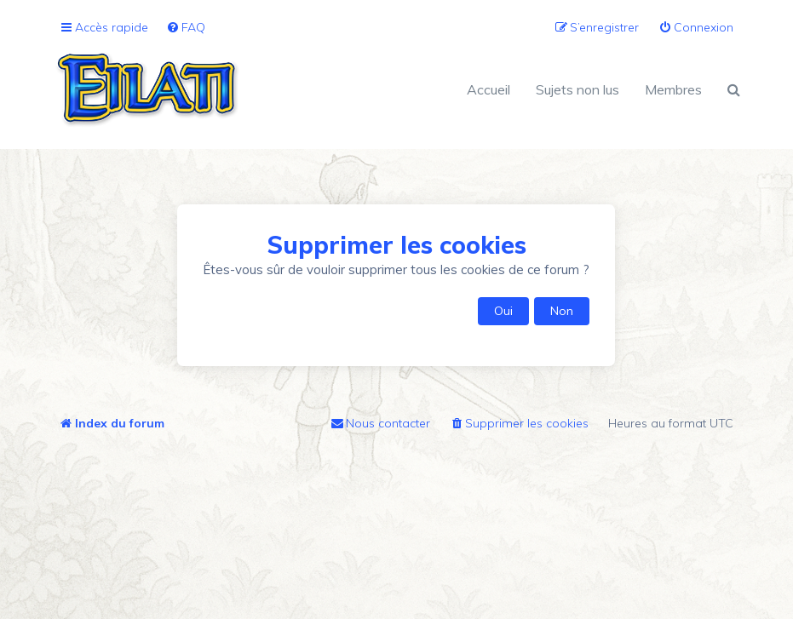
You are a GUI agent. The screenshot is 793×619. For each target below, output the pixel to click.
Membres (673, 89)
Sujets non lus (577, 89)
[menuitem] (185, 27)
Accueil (488, 89)
